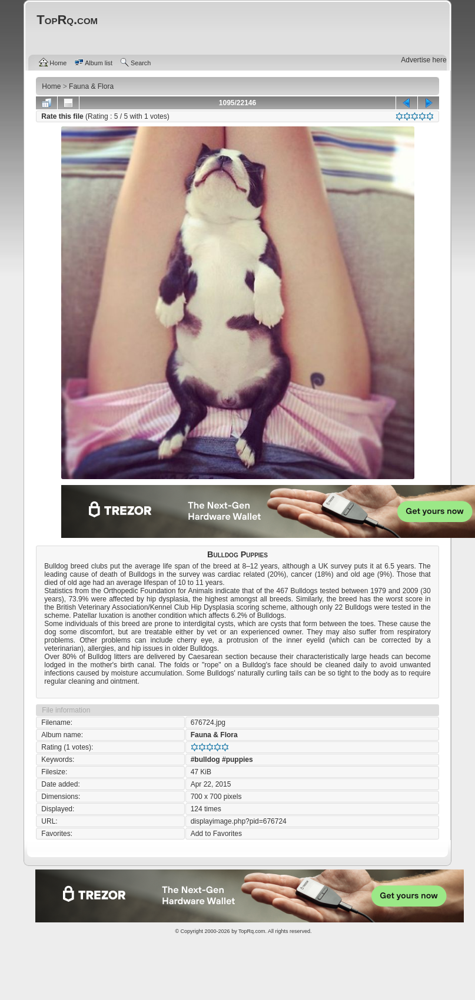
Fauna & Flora (214, 735)
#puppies (237, 759)
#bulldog (205, 759)
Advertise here (423, 60)
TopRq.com (251, 931)
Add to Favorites (216, 834)
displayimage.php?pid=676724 (239, 821)
